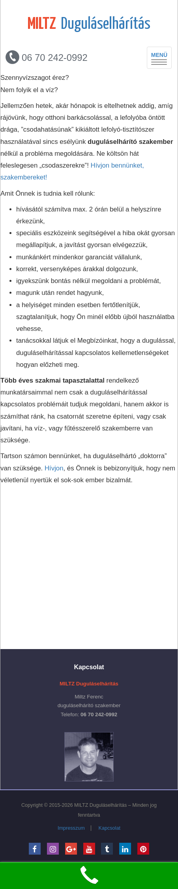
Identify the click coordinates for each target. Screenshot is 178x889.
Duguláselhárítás (89, 24)
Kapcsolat (109, 828)
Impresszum (71, 828)
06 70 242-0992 (47, 57)
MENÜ (161, 58)
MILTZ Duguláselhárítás (100, 805)
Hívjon (54, 468)
